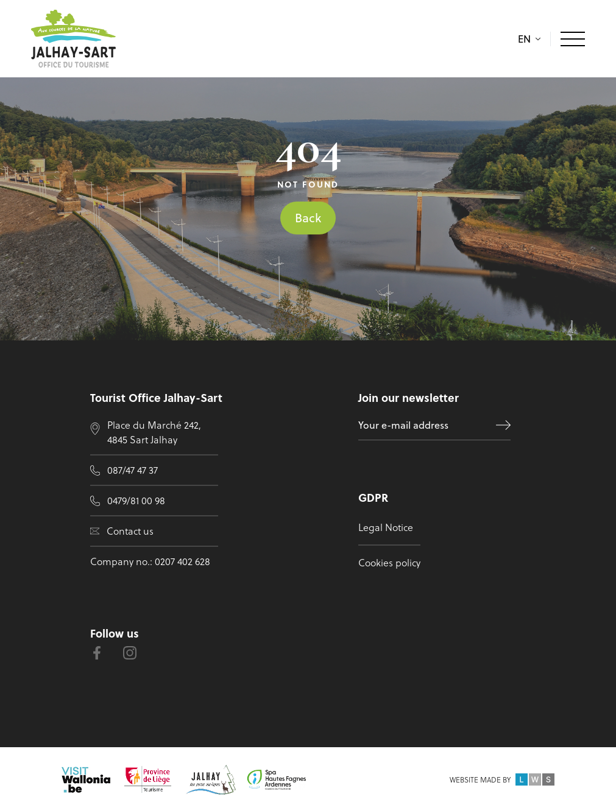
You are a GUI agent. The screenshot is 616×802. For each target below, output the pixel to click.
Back (308, 218)
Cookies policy (389, 562)
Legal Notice (385, 527)
